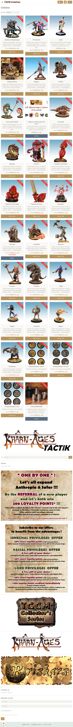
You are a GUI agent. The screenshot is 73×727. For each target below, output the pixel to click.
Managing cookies (36, 724)
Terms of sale (47, 724)
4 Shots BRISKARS (36, 406)
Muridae (12, 164)
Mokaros (61, 244)
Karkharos (12, 366)
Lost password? (13, 714)
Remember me (6, 711)
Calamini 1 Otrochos (60, 164)
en (69, 2)
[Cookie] (4, 723)
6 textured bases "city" (12, 406)
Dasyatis (12, 244)
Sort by (3, 12)
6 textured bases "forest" (61, 366)
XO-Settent (36, 40)
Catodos (36, 286)
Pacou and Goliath (12, 122)
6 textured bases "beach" (36, 366)
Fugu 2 (61, 326)
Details (36, 136)
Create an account (5, 714)
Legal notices (25, 724)
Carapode (36, 244)
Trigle (61, 286)
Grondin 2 (36, 326)
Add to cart (12, 52)
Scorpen (12, 286)
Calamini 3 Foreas (36, 204)
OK (70, 457)
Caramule (61, 122)
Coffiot (60, 82)
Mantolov (61, 204)
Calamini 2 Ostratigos (12, 204)
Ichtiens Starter (12, 82)
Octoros (36, 164)
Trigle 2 (12, 326)
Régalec (36, 82)
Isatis (61, 40)
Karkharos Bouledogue (12, 40)
